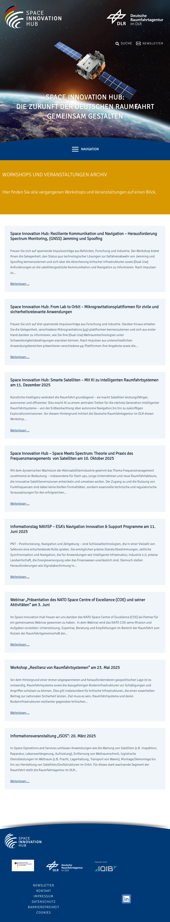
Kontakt (43, 891)
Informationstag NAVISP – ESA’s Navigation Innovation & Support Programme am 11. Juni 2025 (82, 529)
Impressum (44, 896)
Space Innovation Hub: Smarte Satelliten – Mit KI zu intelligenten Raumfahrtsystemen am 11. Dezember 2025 (84, 382)
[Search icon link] (124, 43)
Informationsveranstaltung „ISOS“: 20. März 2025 (53, 735)
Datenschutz (44, 902)
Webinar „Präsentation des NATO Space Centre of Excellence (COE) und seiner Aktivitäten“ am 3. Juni (77, 602)
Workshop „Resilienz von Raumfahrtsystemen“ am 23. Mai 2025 (65, 667)
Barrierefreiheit (43, 907)
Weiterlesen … (20, 284)
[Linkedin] (126, 898)
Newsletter (153, 43)
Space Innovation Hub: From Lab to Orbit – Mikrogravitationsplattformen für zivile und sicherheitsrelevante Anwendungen (84, 309)
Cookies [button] (43, 912)
